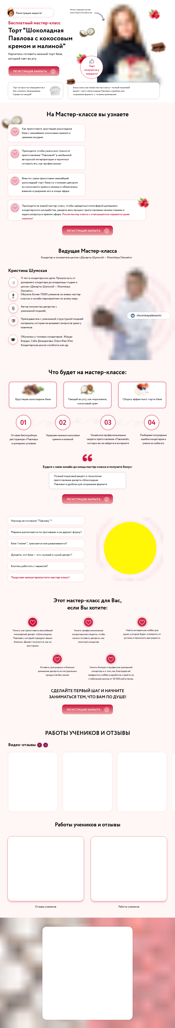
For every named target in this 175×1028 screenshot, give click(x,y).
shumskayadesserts (149, 315)
